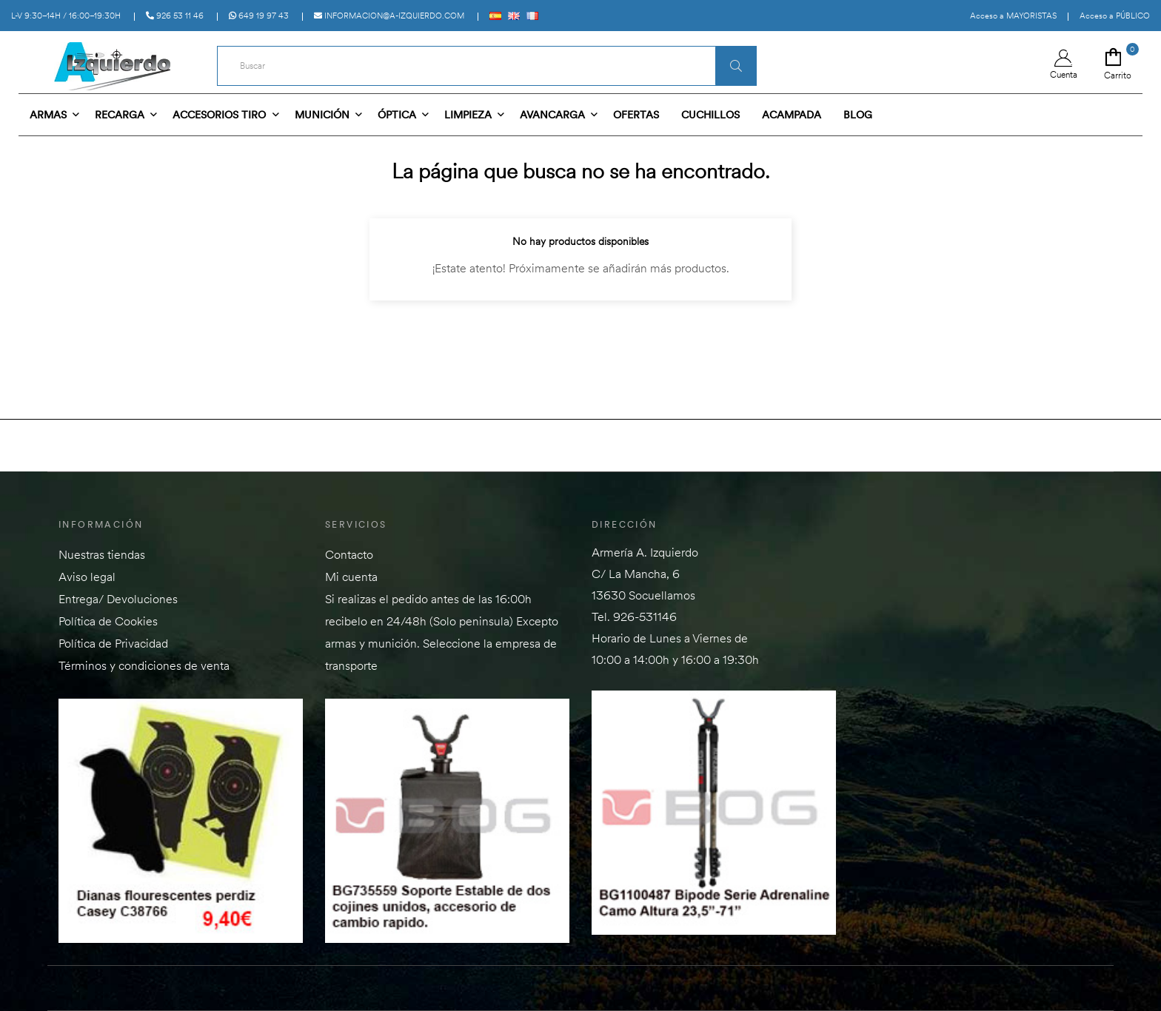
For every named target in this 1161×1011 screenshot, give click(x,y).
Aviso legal (87, 576)
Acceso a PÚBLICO (1115, 15)
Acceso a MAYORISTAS (1013, 15)
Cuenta (1063, 65)
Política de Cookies (108, 621)
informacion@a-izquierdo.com (389, 15)
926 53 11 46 (175, 15)
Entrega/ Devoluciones (118, 598)
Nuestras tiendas (101, 554)
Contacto (349, 554)
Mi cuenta (351, 576)
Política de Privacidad (113, 643)
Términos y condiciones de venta (144, 665)
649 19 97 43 (259, 15)
